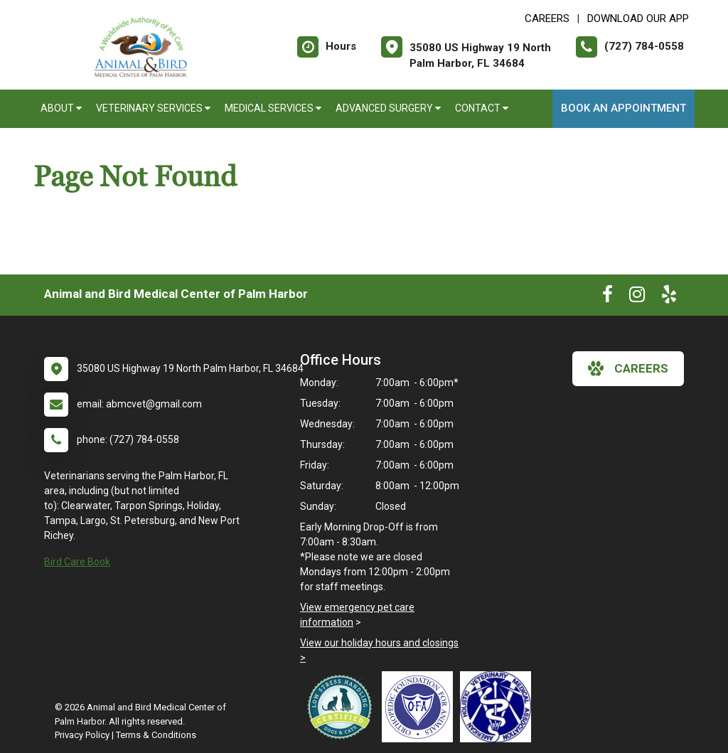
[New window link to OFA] (421, 706)
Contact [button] (481, 108)
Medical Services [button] (273, 108)
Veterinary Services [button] (153, 108)
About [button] (61, 108)
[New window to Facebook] (607, 297)
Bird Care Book (77, 561)
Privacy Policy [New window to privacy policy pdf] (82, 735)
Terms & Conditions (156, 735)
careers (628, 368)
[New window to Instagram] (637, 297)
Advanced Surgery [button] (388, 108)
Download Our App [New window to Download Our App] (638, 18)
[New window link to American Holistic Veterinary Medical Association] (499, 706)
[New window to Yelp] (669, 297)
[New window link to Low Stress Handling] (343, 706)
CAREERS (547, 18)
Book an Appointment (623, 108)
